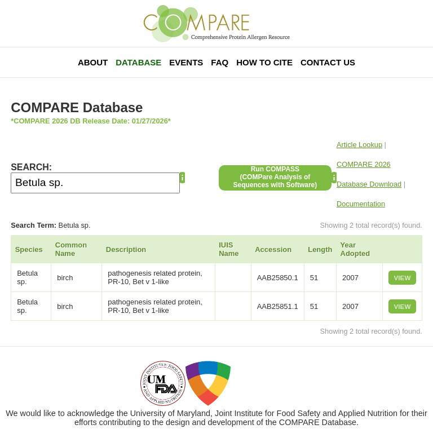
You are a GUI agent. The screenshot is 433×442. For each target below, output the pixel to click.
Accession (273, 249)
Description (126, 249)
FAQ (219, 62)
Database (138, 62)
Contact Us (328, 62)
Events (186, 62)
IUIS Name (228, 249)
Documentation (361, 204)
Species (29, 249)
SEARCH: (31, 167)
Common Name (71, 249)
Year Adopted (355, 249)
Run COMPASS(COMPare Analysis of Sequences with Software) (275, 177)
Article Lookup (359, 144)
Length (320, 249)
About (93, 62)
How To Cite (264, 62)
